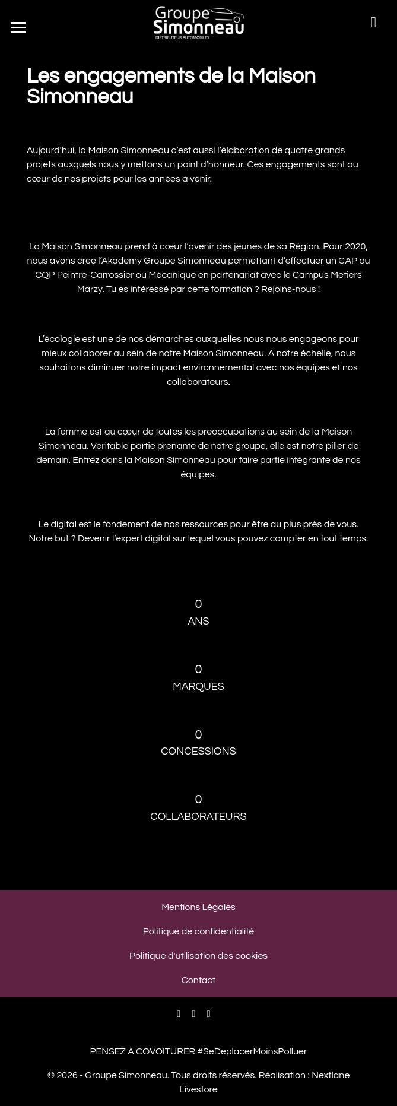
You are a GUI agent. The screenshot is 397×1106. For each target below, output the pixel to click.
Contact (198, 980)
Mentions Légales (198, 907)
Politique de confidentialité (198, 931)
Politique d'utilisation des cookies (198, 956)
